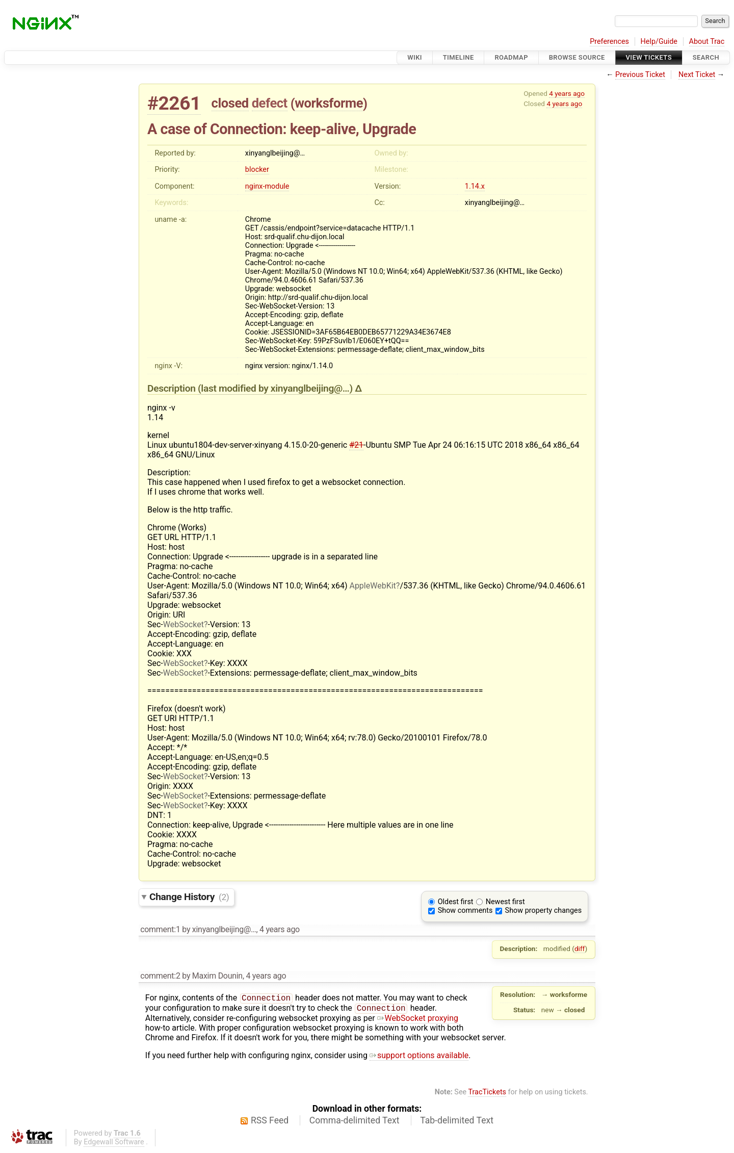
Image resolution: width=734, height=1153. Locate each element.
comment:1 (160, 929)
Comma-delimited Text (354, 1122)
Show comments (465, 910)
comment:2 (160, 976)
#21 (356, 445)
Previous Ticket (640, 74)
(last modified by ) (276, 388)
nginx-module (267, 186)
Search (706, 57)
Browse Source (577, 57)
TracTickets (487, 1094)
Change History (189, 897)
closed (230, 103)
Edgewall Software (114, 1144)
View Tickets (649, 57)
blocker (257, 169)
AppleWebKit (372, 586)
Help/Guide (659, 41)
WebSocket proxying (418, 1020)
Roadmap (511, 57)
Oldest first (456, 902)
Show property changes (543, 910)
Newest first (505, 902)
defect (269, 103)
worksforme (329, 103)
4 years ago (567, 93)
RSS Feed (270, 1122)
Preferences (609, 41)
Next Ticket (696, 74)
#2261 (174, 103)
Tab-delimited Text (456, 1122)
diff (579, 948)
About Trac (707, 41)
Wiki (414, 57)
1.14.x (475, 186)
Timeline (458, 57)
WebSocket (183, 624)
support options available (419, 1057)
